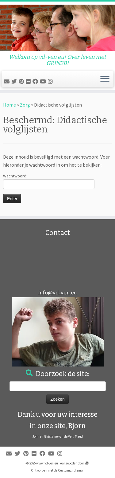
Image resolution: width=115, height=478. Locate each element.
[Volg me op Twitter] (15, 81)
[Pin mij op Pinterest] (22, 81)
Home (9, 105)
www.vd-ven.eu (47, 463)
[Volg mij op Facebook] (36, 81)
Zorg (25, 105)
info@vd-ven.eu (57, 292)
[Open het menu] (104, 79)
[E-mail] (7, 81)
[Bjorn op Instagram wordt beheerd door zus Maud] (51, 81)
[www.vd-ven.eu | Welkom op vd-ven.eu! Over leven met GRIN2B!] (57, 28)
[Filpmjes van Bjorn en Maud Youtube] (44, 81)
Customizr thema (70, 470)
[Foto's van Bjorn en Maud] (29, 81)
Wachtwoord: (48, 181)
